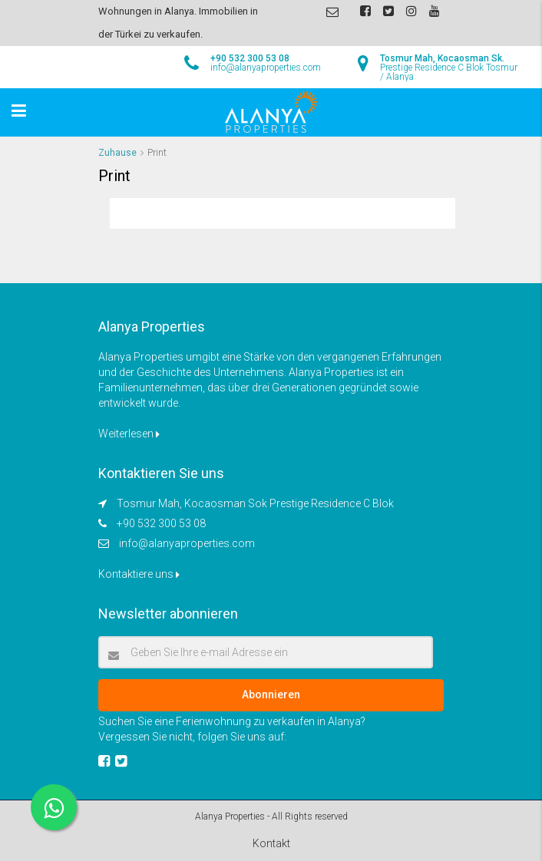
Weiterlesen (129, 433)
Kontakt (271, 843)
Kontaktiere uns (139, 574)
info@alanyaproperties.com (187, 543)
